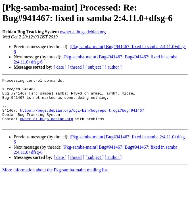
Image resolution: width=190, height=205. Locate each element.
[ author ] (113, 67)
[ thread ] (76, 67)
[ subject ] (94, 67)
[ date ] (60, 67)
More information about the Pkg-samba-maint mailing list (55, 179)
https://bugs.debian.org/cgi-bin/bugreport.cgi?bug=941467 (82, 117)
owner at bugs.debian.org (83, 31)
